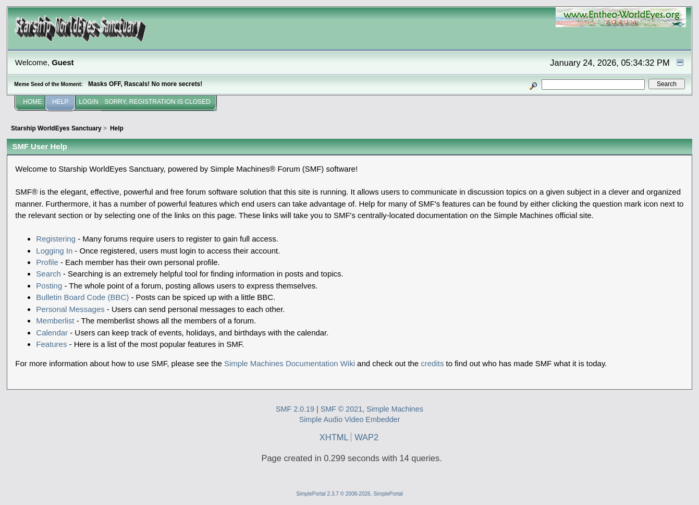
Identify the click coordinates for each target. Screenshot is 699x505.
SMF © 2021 (341, 409)
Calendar (52, 332)
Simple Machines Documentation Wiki (289, 363)
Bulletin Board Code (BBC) (82, 297)
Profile (47, 262)
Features (51, 344)
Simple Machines (394, 409)
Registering (56, 238)
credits (432, 363)
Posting (49, 285)
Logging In (54, 250)
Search (48, 273)
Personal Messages (70, 309)
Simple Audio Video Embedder (349, 419)
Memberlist (55, 320)
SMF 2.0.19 (295, 409)
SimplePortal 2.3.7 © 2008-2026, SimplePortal (349, 494)
